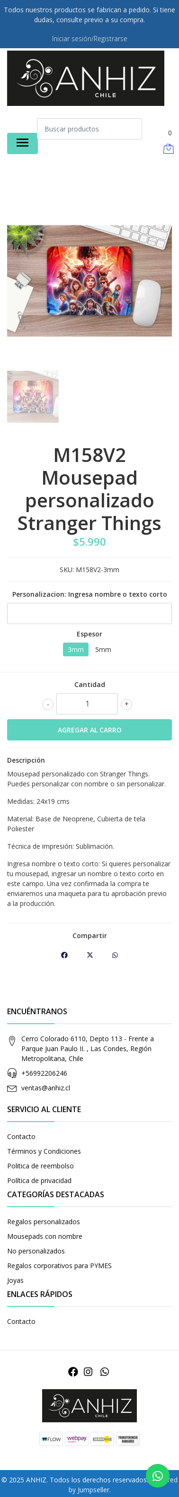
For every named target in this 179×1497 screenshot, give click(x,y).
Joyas (15, 1280)
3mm (76, 649)
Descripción (26, 760)
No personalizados (36, 1250)
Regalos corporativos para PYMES (59, 1265)
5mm (103, 649)
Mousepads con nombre (44, 1236)
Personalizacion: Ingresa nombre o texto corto (89, 594)
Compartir (89, 935)
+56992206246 (44, 1073)
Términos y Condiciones (44, 1151)
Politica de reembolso (40, 1165)
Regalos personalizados (43, 1221)
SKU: (67, 569)
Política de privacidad (39, 1180)
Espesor (89, 633)
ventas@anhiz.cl (45, 1087)
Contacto (21, 1136)
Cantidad (89, 684)
